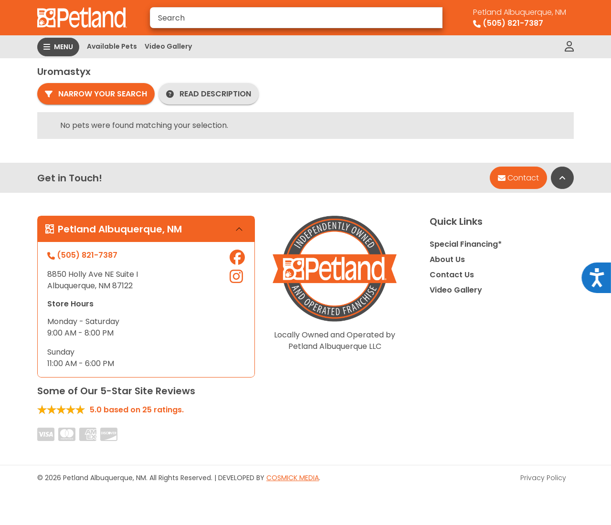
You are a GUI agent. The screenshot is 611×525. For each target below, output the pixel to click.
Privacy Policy (543, 478)
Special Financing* (466, 244)
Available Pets (112, 46)
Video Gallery (168, 46)
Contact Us (452, 274)
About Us (447, 259)
